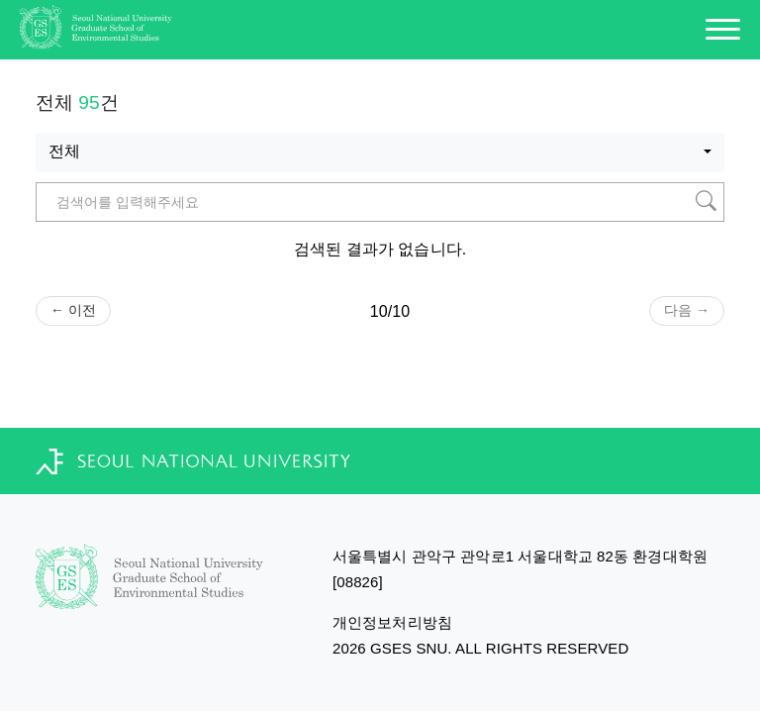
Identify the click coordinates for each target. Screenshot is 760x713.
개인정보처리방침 (392, 622)
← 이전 (73, 310)
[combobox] (380, 152)
